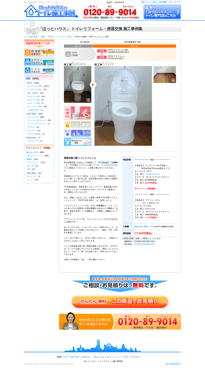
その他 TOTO (33, 110)
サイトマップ (174, 2)
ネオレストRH (33, 100)
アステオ (31, 127)
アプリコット (33, 162)
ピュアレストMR (34, 106)
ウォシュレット (33, 148)
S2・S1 (30, 166)
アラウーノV (32, 141)
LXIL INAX (134, 357)
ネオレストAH (33, 96)
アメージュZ (32, 117)
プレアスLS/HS (34, 134)
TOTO (29, 83)
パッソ (30, 180)
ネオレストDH (33, 103)
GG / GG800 (32, 93)
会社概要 (163, 2)
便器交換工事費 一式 (143, 226)
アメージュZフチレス (36, 120)
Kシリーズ (31, 176)
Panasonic (31, 138)
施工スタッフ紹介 (149, 2)
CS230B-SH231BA (152, 174)
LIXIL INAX (31, 114)
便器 (28, 78)
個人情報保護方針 (173, 364)
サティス (31, 131)
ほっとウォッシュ (35, 156)
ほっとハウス (32, 152)
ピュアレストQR (34, 86)
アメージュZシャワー (36, 124)
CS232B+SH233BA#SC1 (144, 244)
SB (28, 169)
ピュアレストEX (34, 89)
